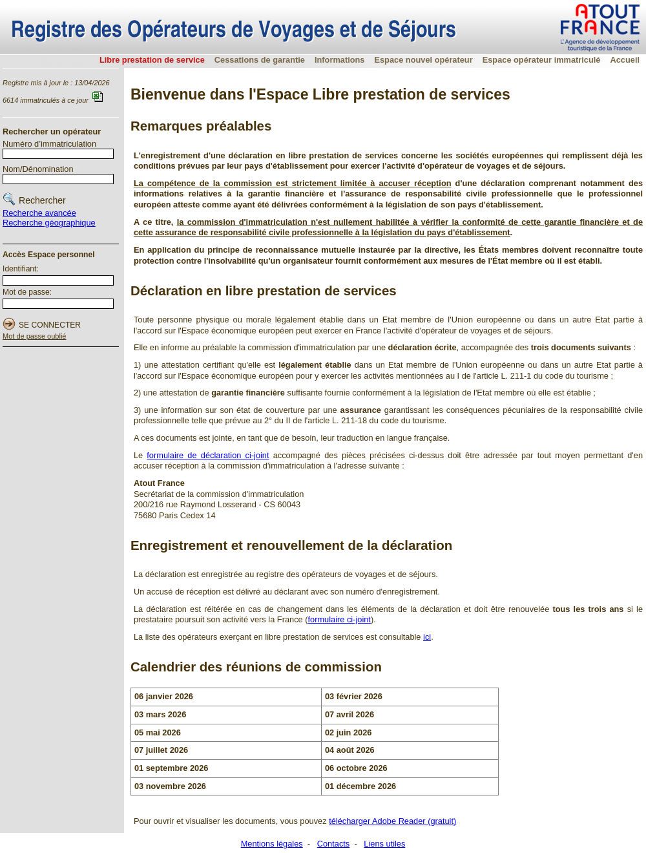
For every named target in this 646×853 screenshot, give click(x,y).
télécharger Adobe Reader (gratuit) (392, 821)
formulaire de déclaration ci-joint (208, 455)
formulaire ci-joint (338, 619)
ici (427, 637)
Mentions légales (272, 843)
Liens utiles (384, 843)
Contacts (333, 843)
